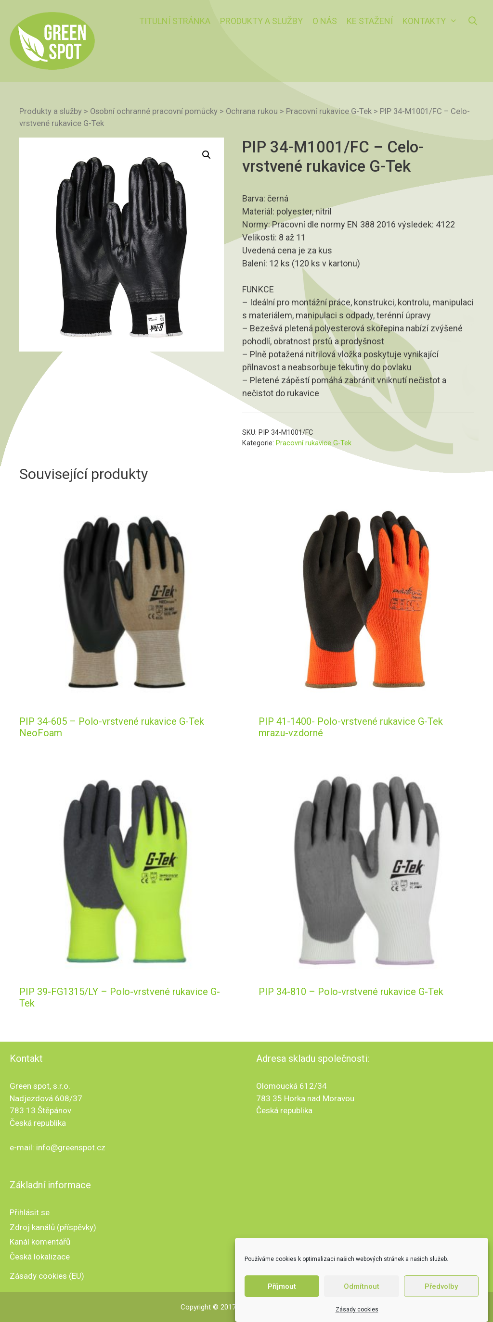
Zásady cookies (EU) (47, 1276)
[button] (206, 155)
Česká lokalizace (40, 1256)
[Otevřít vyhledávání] (473, 21)
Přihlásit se (30, 1212)
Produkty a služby (261, 21)
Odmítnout (361, 1293)
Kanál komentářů (40, 1241)
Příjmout (282, 1293)
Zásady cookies (357, 1316)
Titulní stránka (174, 21)
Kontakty (432, 21)
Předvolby (441, 1293)
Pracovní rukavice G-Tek (329, 111)
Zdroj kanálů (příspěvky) (53, 1227)
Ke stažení (370, 21)
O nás (324, 21)
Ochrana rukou (252, 111)
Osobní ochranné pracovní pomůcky (154, 111)
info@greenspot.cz (70, 1147)
